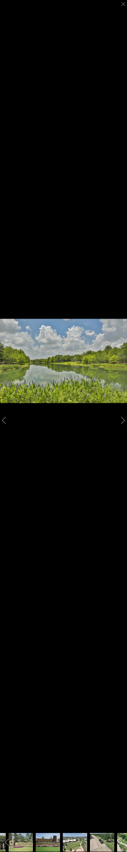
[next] (120, 420)
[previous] (6, 420)
